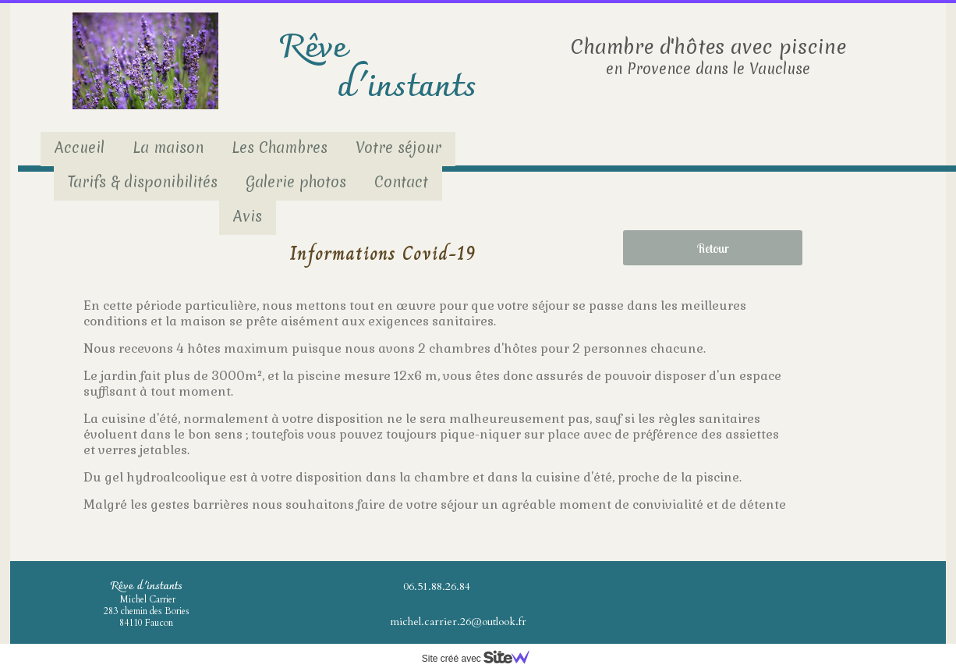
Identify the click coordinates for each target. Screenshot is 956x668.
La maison (168, 147)
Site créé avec (482, 658)
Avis (247, 216)
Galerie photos (296, 182)
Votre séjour (398, 147)
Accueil (79, 147)
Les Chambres (280, 147)
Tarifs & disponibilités (143, 182)
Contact (401, 182)
